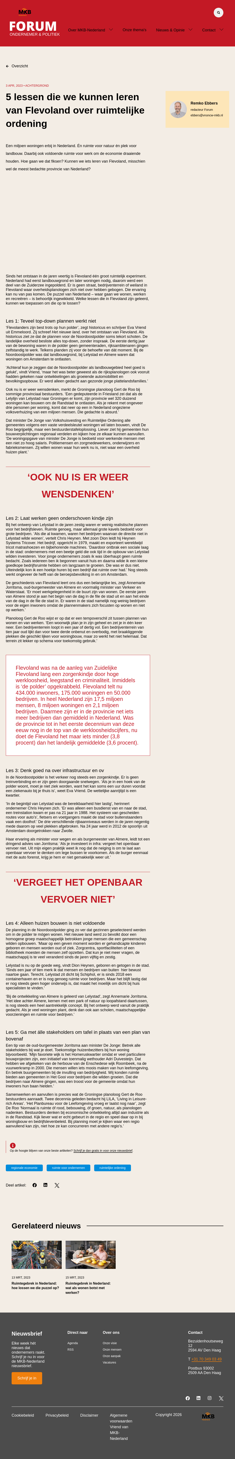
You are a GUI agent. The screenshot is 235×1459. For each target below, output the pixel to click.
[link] (37, 1270)
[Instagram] (209, 1398)
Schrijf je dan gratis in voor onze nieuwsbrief (103, 1150)
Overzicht (17, 66)
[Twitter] (56, 1185)
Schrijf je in (26, 1378)
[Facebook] (34, 1185)
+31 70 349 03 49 (207, 1359)
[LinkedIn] (45, 1185)
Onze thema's (134, 30)
